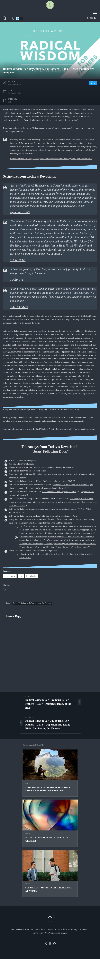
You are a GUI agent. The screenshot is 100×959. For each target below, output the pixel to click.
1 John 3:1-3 (18, 260)
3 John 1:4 (16, 279)
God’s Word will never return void (34, 319)
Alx (65, 933)
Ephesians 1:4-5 (20, 212)
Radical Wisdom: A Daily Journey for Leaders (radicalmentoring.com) (63, 429)
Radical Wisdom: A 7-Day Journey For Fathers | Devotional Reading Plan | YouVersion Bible (51, 158)
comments (79, 421)
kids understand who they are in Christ (59, 491)
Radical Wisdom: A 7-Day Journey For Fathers (32, 603)
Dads (27, 783)
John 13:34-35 (19, 307)
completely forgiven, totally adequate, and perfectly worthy (51, 120)
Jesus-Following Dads (50, 451)
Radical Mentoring (70, 409)
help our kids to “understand (51, 481)
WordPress (48, 933)
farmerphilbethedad (14, 84)
